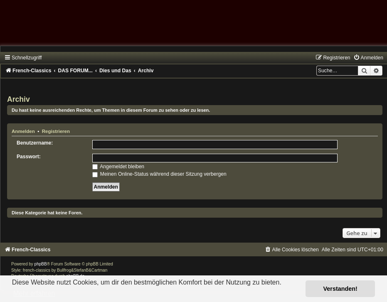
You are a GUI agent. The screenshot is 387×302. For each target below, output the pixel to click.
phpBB (41, 264)
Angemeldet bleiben (118, 166)
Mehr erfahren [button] (34, 293)
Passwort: (29, 157)
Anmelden (23, 131)
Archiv (18, 99)
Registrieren (56, 131)
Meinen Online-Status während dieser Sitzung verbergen (159, 174)
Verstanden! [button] (340, 288)
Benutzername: (35, 143)
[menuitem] (368, 58)
